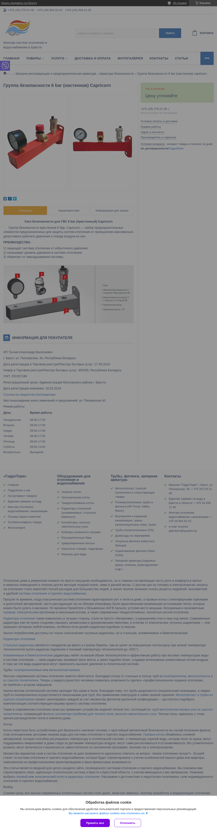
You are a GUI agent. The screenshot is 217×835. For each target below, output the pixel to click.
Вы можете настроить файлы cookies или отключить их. (107, 813)
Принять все (95, 823)
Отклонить (127, 823)
